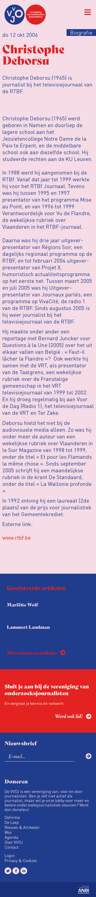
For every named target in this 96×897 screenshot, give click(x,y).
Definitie (12, 817)
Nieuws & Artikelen (22, 827)
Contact (12, 847)
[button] (87, 12)
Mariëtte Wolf (22, 604)
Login (10, 855)
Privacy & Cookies (21, 860)
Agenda (11, 837)
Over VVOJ (14, 842)
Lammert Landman (28, 627)
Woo (8, 832)
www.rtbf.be (16, 537)
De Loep (12, 822)
